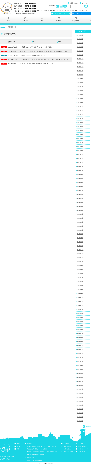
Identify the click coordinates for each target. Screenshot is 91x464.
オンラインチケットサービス (62, 13)
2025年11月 (80, 397)
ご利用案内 (66, 443)
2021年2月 (80, 170)
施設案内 (29, 443)
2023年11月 (80, 301)
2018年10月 (80, 58)
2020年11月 (80, 158)
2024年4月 (80, 321)
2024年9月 (80, 341)
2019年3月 (80, 78)
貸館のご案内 (67, 446)
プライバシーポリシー (84, 10)
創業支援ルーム (31, 457)
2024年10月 (80, 345)
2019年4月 (80, 82)
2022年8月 (80, 242)
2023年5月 (80, 277)
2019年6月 (80, 90)
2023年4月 (80, 273)
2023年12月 (80, 305)
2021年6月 (80, 186)
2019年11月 (80, 110)
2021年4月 (80, 178)
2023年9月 (80, 293)
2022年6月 (80, 234)
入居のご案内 (67, 449)
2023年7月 (80, 285)
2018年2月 (80, 35)
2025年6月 (80, 377)
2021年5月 (80, 182)
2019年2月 (80, 74)
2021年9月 (80, 198)
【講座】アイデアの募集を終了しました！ (33, 55)
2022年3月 (80, 222)
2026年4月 (80, 417)
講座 (59, 42)
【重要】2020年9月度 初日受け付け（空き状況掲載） (36, 47)
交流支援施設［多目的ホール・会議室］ (37, 449)
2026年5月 (80, 421)
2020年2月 (80, 122)
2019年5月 (80, 86)
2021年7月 (80, 190)
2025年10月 (80, 393)
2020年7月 (80, 142)
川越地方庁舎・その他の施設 (34, 460)
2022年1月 (80, 214)
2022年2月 (80, 218)
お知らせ (12, 42)
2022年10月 (80, 250)
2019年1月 (80, 70)
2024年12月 (80, 353)
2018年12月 (80, 66)
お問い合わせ (74, 3)
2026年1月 (80, 405)
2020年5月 (80, 134)
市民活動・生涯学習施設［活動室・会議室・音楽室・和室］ (42, 451)
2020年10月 (80, 154)
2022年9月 (80, 246)
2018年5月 (80, 39)
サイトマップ (86, 3)
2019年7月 (80, 94)
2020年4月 (80, 130)
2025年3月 (80, 365)
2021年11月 (80, 206)
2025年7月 (80, 381)
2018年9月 (80, 55)
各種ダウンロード (57, 10)
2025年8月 (80, 385)
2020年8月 (80, 146)
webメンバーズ (81, 13)
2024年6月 (80, 329)
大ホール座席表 (44, 10)
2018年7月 (80, 47)
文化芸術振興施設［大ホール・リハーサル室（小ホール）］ (42, 446)
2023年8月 (80, 289)
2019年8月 (80, 98)
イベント (36, 42)
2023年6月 (80, 281)
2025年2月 (80, 361)
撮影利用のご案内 (68, 451)
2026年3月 (80, 413)
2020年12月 (80, 162)
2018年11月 (80, 62)
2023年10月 (80, 297)
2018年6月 (80, 43)
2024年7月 (80, 333)
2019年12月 (80, 114)
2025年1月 (80, 357)
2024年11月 (80, 349)
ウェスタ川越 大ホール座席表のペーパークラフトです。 (37, 63)
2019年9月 (80, 102)
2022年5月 (80, 230)
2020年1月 (80, 118)
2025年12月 (80, 401)
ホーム (3, 27)
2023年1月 (80, 261)
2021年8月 (80, 194)
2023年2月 (80, 265)
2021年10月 (80, 202)
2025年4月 (80, 369)
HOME (18, 443)
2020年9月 (80, 150)
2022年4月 (80, 226)
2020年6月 (80, 138)
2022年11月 (80, 253)
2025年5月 (80, 373)
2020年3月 (80, 126)
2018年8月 (80, 51)
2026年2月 (80, 409)
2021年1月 (80, 166)
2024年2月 (80, 313)
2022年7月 (80, 238)
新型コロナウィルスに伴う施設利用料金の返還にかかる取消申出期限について (44, 51)
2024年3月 (80, 317)
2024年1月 (80, 309)
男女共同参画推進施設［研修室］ (35, 454)
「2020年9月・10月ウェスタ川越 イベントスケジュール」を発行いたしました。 (44, 59)
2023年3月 (80, 269)
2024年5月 (80, 325)
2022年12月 (80, 257)
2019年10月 (80, 106)
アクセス (80, 443)
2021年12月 (80, 210)
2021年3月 (80, 174)
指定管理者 (70, 10)
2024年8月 (80, 337)
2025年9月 (80, 389)
